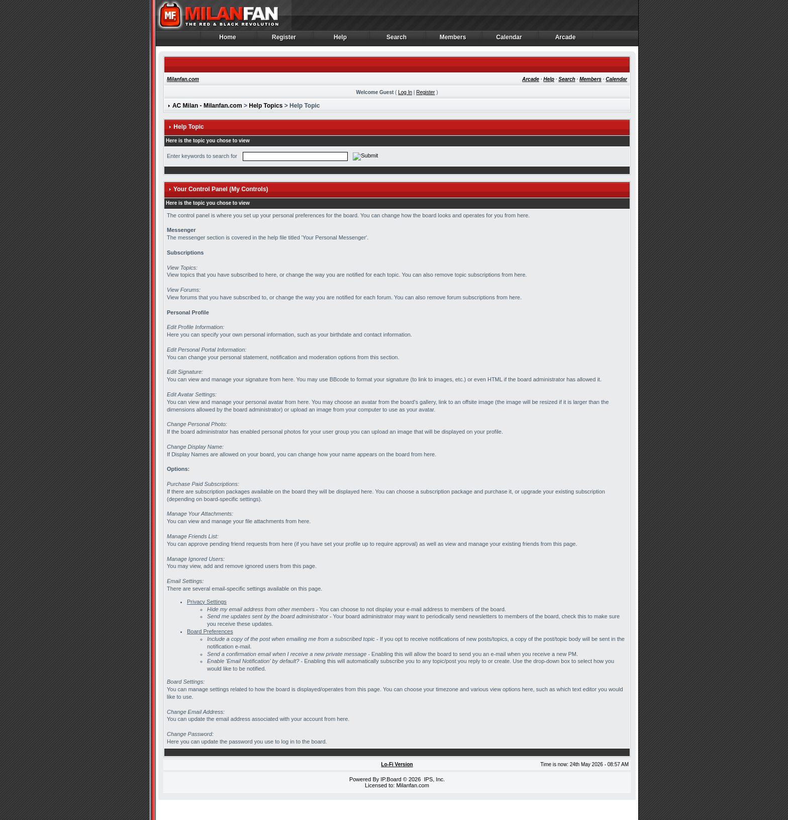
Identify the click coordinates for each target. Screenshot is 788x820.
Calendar (509, 40)
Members (453, 40)
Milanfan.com (183, 79)
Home (228, 40)
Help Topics (265, 105)
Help (340, 40)
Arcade (566, 40)
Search (397, 40)
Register (284, 40)
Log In (405, 92)
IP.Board (390, 779)
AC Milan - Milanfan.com (207, 105)
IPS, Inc (433, 779)
